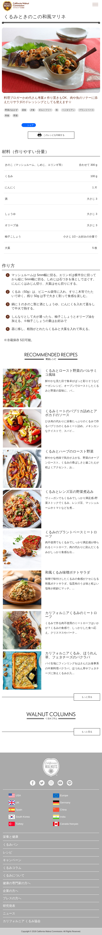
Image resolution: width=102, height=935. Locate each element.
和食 (7, 115)
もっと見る (87, 697)
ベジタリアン (68, 110)
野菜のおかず (11, 110)
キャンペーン (12, 860)
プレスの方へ (12, 898)
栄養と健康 (10, 836)
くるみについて (13, 875)
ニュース (9, 913)
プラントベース (86, 110)
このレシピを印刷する (54, 135)
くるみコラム (12, 867)
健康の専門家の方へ (17, 883)
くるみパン (10, 844)
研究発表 (9, 905)
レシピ (7, 852)
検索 (87, 4)
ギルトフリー (45, 110)
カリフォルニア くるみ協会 (22, 921)
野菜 (15, 115)
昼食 (24, 110)
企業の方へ (10, 890)
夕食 (32, 110)
